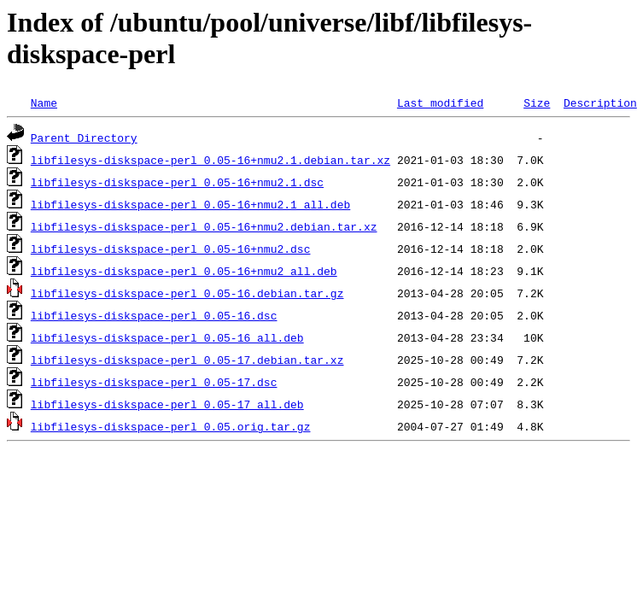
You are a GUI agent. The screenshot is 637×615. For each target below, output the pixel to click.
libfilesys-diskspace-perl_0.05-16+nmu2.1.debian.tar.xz (210, 159)
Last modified (440, 102)
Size (536, 102)
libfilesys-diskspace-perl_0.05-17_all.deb (167, 404)
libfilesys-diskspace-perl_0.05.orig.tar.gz (171, 426)
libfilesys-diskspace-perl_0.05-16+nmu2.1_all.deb (190, 204)
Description (600, 102)
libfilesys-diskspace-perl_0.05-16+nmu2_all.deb (184, 270)
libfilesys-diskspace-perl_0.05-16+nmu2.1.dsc (177, 182)
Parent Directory (84, 137)
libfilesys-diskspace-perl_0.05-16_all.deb (167, 337)
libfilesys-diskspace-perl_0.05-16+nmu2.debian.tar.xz (204, 226)
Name (44, 102)
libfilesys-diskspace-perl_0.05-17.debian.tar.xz (187, 359)
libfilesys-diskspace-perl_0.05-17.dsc (154, 382)
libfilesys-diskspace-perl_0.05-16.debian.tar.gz (187, 293)
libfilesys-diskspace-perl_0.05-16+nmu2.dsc (171, 248)
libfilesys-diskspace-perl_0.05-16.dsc (154, 315)
